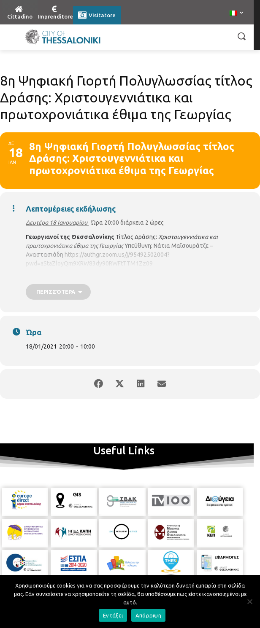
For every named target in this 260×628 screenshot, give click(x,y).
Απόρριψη (148, 615)
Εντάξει (113, 615)
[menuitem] (236, 13)
